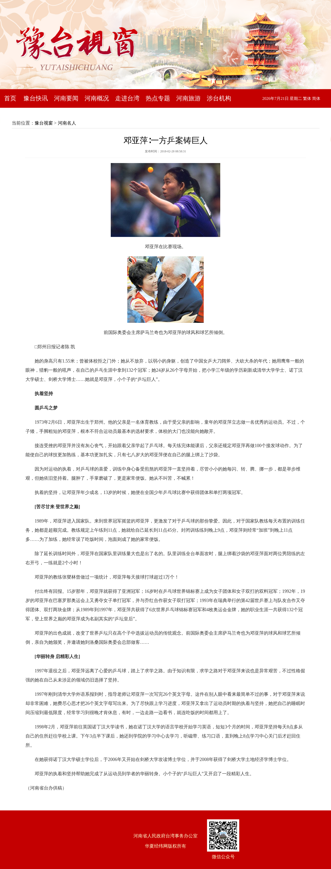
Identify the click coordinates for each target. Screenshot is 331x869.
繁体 (307, 98)
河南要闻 (66, 98)
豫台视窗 (44, 123)
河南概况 (97, 98)
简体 (316, 98)
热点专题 (158, 98)
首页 (10, 98)
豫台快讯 (35, 98)
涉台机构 (219, 98)
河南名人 (67, 123)
